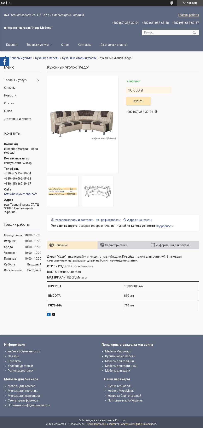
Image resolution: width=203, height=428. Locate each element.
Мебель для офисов (21, 386)
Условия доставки (20, 366)
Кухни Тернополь (120, 386)
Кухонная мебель (47, 58)
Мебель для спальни (119, 361)
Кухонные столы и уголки (79, 58)
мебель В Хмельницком (24, 351)
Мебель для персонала (24, 395)
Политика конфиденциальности (138, 424)
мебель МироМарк (121, 390)
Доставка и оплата (113, 44)
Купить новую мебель (120, 356)
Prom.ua (120, 420)
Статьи (9, 103)
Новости (10, 95)
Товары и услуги (38, 44)
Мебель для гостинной (121, 366)
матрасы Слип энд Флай (124, 395)
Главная (11, 44)
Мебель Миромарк (118, 351)
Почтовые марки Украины (125, 400)
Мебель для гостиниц (23, 390)
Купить (138, 101)
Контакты (84, 44)
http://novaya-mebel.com (20, 194)
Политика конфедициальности (29, 405)
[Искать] (194, 32)
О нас (65, 44)
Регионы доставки (20, 370)
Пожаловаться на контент (102, 424)
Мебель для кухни (117, 370)
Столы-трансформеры (23, 400)
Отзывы (10, 88)
